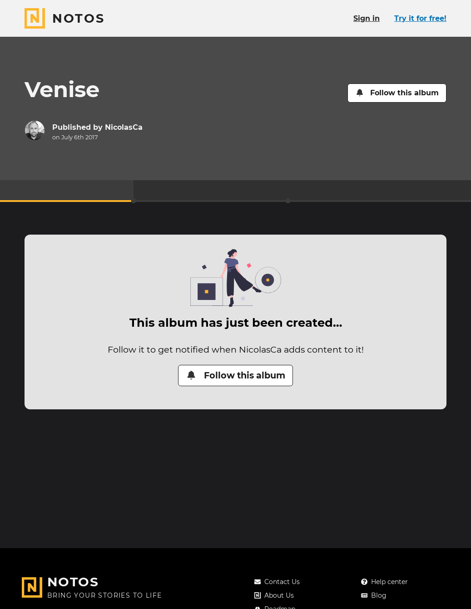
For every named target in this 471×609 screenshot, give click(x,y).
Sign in (366, 18)
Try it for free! (420, 18)
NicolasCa (124, 127)
